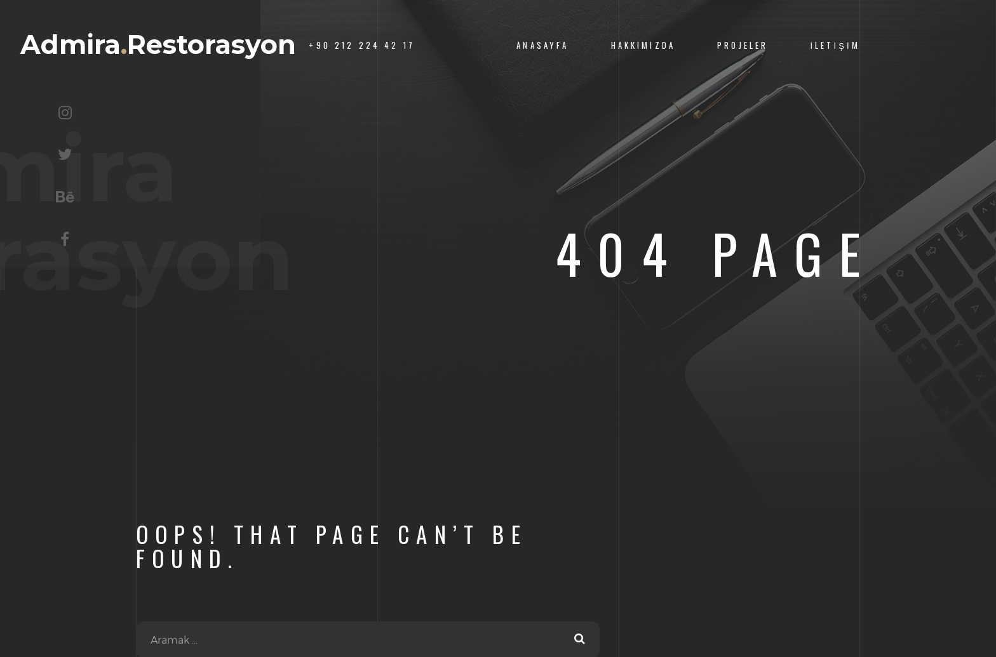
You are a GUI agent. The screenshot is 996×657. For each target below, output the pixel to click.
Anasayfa (542, 45)
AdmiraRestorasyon (158, 45)
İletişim (835, 45)
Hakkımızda (643, 45)
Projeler (742, 45)
